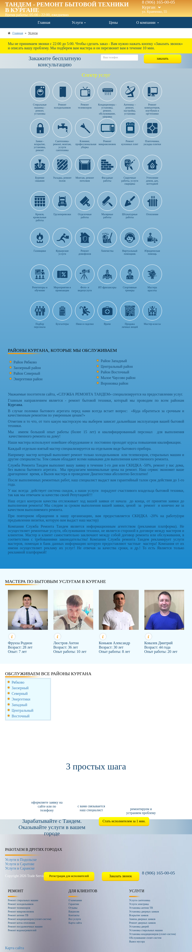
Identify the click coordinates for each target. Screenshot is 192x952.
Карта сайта (14, 948)
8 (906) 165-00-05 (158, 872)
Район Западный (114, 361)
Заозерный (20, 688)
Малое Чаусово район (118, 378)
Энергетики (21, 699)
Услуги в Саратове (19, 864)
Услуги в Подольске (21, 860)
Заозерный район (27, 368)
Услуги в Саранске (20, 868)
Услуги (79, 22)
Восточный (21, 716)
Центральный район (117, 366)
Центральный (22, 710)
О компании (147, 22)
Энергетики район (28, 379)
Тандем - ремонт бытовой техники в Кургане (67, 7)
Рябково (18, 682)
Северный (20, 693)
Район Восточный (115, 372)
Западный (19, 705)
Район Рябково (25, 362)
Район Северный (27, 373)
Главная (44, 22)
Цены (113, 22)
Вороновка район (114, 383)
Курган (151, 7)
